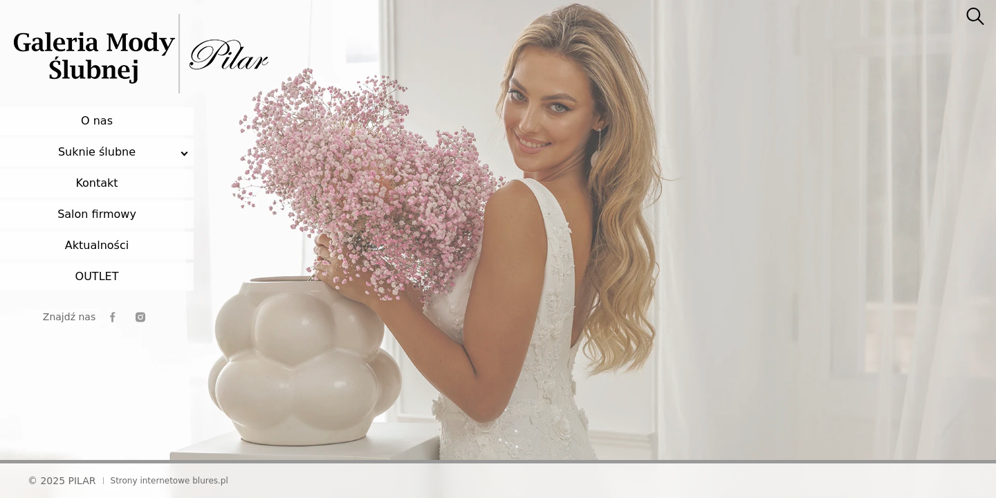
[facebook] (112, 317)
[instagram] (140, 317)
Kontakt (96, 183)
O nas (97, 120)
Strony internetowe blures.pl (169, 481)
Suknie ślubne (97, 151)
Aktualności (97, 245)
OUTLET (97, 276)
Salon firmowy (96, 214)
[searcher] (975, 17)
